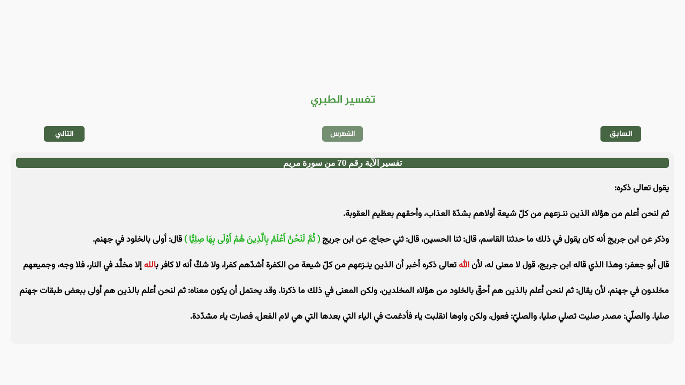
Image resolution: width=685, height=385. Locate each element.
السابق (621, 134)
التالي (64, 134)
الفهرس (342, 134)
